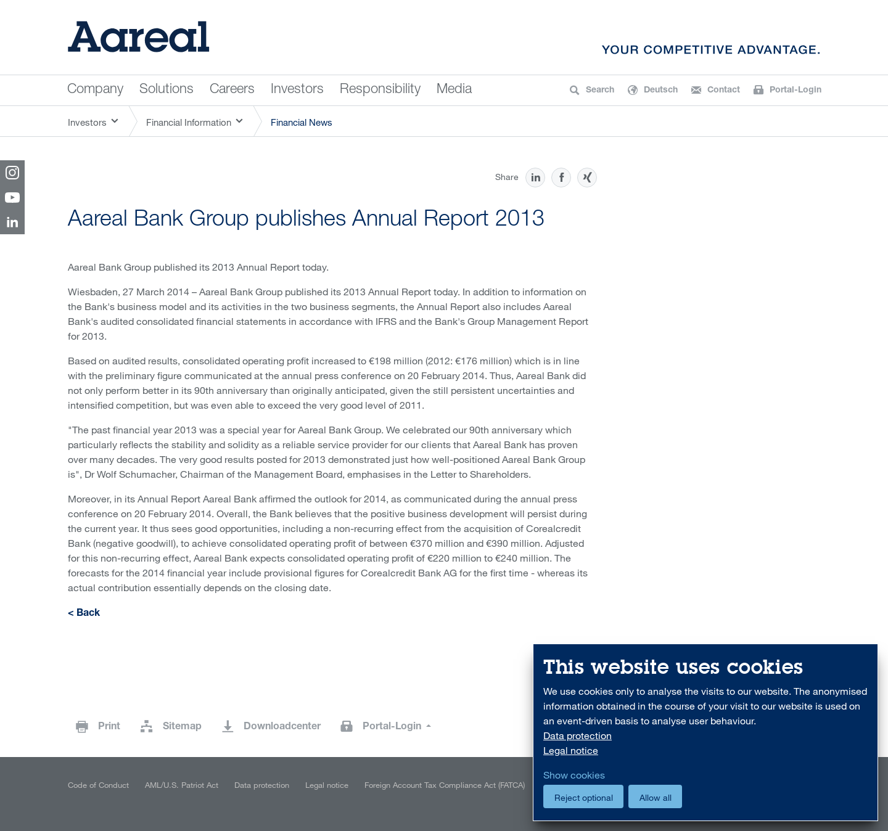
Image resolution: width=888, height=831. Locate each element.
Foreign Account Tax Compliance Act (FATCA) (444, 785)
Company (95, 90)
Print (109, 727)
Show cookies (574, 775)
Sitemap (182, 727)
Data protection (261, 785)
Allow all (655, 797)
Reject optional (583, 797)
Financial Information (188, 122)
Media (454, 90)
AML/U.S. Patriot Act (181, 785)
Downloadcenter (282, 727)
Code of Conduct (98, 785)
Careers (232, 90)
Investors (297, 90)
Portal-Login (393, 727)
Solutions (166, 90)
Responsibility (380, 90)
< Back (84, 614)
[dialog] (705, 733)
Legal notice (326, 785)
